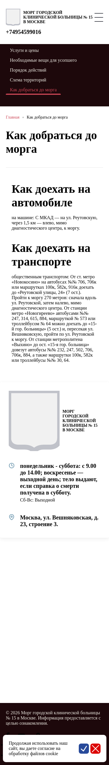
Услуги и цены (24, 50)
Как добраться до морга (47, 117)
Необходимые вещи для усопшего (43, 60)
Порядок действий (28, 70)
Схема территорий (28, 79)
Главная (12, 117)
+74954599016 (23, 32)
